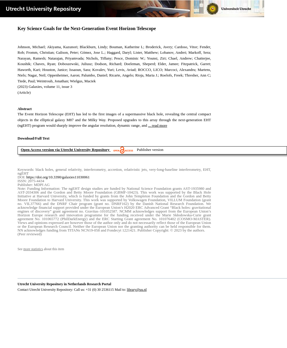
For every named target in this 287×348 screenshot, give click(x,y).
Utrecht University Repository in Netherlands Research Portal (64, 284)
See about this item (41, 249)
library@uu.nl (137, 290)
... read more (157, 125)
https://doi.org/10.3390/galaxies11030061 (58, 177)
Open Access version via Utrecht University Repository (65, 149)
